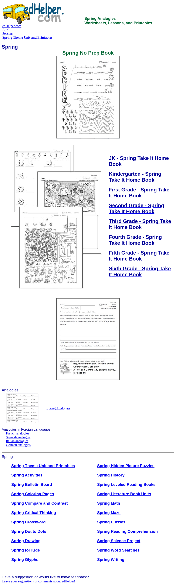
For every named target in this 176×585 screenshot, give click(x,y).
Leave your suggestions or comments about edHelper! (38, 581)
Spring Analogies (58, 408)
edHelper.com (11, 26)
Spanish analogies (18, 437)
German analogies (18, 445)
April (6, 30)
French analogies (17, 433)
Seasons (7, 33)
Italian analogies (17, 441)
